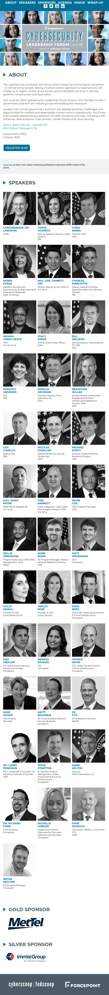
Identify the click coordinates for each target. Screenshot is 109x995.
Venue (80, 3)
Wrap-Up (95, 3)
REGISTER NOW (17, 148)
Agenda (65, 3)
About (11, 3)
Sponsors (47, 3)
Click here (8, 164)
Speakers (28, 3)
